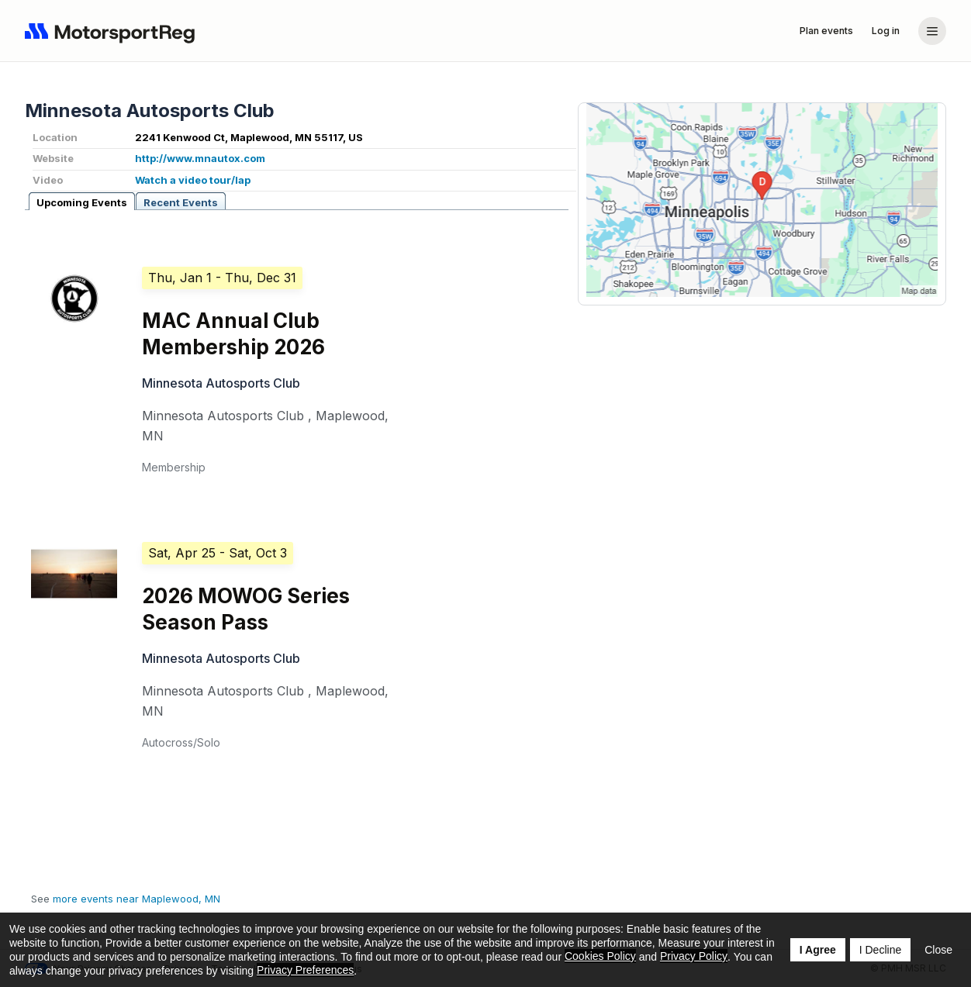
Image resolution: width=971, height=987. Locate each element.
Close (938, 950)
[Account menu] (932, 31)
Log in (886, 30)
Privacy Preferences (305, 970)
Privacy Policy (693, 956)
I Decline (880, 950)
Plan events (826, 30)
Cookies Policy (600, 956)
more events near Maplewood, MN (136, 898)
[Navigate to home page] (113, 31)
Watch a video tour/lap (193, 180)
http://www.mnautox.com (200, 158)
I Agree (818, 950)
